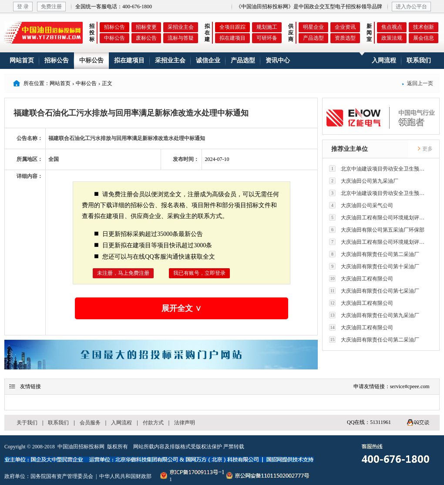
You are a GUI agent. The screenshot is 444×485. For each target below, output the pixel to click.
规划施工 (266, 27)
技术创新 (423, 27)
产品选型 (313, 38)
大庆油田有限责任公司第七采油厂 (374, 290)
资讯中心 (278, 60)
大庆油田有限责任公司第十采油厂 (374, 266)
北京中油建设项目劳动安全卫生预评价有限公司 (379, 168)
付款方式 (153, 423)
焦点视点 (391, 27)
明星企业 (313, 27)
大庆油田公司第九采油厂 (363, 181)
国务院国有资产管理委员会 (61, 476)
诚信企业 (208, 60)
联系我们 (419, 60)
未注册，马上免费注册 (123, 273)
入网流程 (384, 60)
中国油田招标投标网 (80, 447)
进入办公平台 (411, 6)
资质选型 (345, 38)
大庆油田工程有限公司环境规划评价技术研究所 (379, 217)
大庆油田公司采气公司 (361, 205)
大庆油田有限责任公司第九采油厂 (374, 315)
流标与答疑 (181, 38)
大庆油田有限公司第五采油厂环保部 (376, 229)
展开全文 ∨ (181, 308)
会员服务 (90, 423)
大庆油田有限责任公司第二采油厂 (374, 254)
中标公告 (114, 38)
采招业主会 (181, 27)
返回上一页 (417, 83)
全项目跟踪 (232, 27)
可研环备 (266, 38)
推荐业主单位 (349, 149)
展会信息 (423, 38)
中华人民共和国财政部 (125, 476)
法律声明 (184, 423)
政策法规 (391, 38)
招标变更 (146, 27)
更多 (425, 149)
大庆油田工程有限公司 (361, 278)
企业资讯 (345, 27)
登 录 (23, 6)
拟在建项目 (232, 38)
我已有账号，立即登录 (199, 273)
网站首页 (22, 60)
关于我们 (27, 423)
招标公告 (114, 27)
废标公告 (146, 38)
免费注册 (51, 6)
